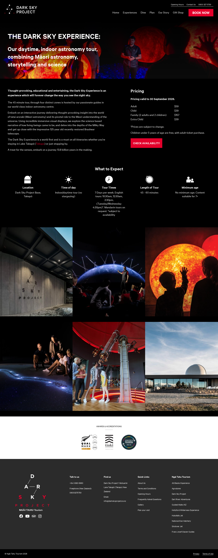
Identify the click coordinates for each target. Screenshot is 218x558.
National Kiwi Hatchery (181, 520)
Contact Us (191, 4)
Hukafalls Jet (177, 515)
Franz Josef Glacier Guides (183, 531)
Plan (152, 12)
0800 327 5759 (204, 4)
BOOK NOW (201, 12)
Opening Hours (177, 4)
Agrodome (176, 488)
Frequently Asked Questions (149, 499)
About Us (141, 483)
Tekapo (40, 143)
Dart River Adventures (181, 499)
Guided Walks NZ (179, 504)
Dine (143, 12)
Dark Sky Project (179, 493)
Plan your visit (144, 510)
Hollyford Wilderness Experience (185, 510)
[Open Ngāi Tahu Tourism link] (30, 510)
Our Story (163, 12)
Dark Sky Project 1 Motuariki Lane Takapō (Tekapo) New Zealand (116, 487)
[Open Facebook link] (21, 516)
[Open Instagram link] (40, 516)
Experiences (130, 12)
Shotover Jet (177, 526)
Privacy (196, 553)
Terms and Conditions (147, 488)
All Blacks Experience (181, 483)
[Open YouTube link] (27, 516)
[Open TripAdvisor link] (34, 516)
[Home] (32, 490)
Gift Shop (178, 12)
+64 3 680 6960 (76, 483)
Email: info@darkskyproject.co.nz (115, 498)
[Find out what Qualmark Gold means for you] (89, 443)
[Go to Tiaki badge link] (109, 443)
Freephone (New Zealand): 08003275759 (81, 490)
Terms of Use (207, 553)
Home (115, 12)
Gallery (141, 504)
